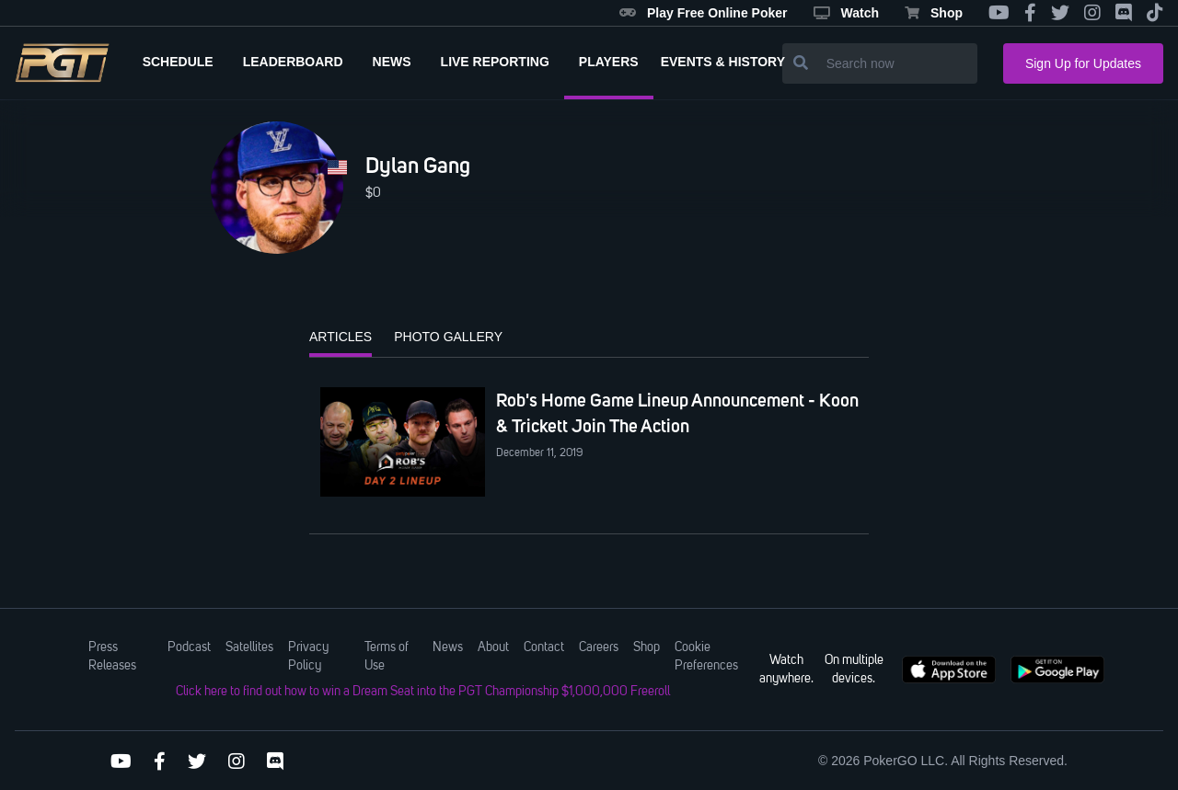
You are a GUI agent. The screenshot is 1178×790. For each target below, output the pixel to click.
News (448, 647)
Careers (598, 647)
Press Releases (112, 656)
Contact (544, 647)
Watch (846, 13)
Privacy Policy (308, 656)
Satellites (249, 647)
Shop (934, 13)
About (493, 647)
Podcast (189, 647)
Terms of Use (386, 656)
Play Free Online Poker (703, 13)
